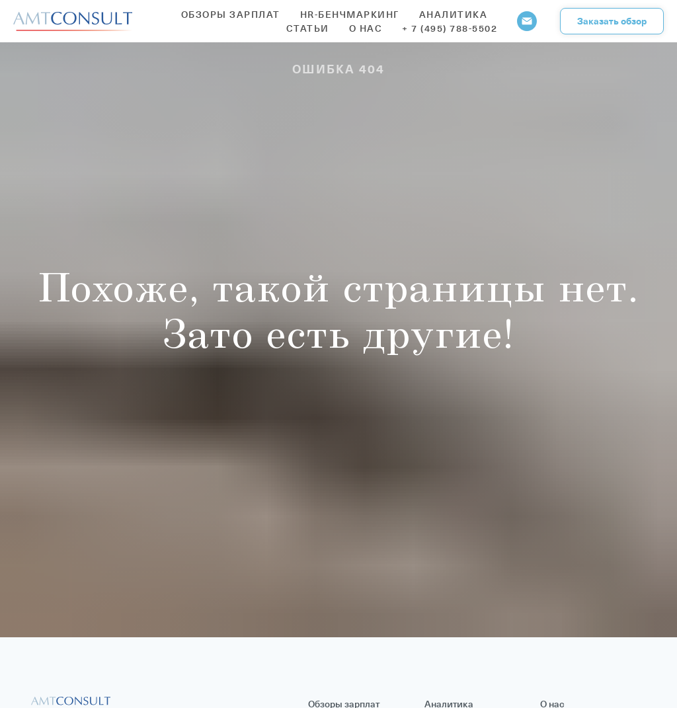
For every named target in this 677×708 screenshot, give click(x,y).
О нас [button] (366, 28)
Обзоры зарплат (230, 14)
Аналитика (453, 14)
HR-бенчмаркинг (349, 14)
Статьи (307, 28)
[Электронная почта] (527, 21)
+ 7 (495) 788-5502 (449, 28)
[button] (612, 21)
